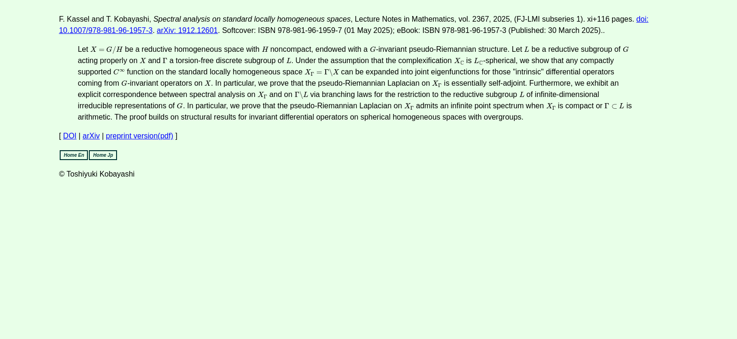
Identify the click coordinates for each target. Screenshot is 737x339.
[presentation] (106, 50)
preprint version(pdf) (139, 136)
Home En (74, 155)
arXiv (91, 136)
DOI (69, 136)
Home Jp (103, 155)
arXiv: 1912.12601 (187, 30)
